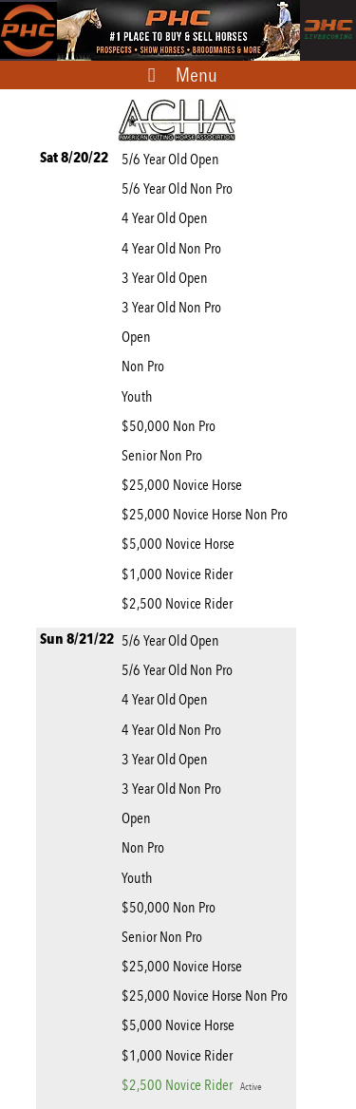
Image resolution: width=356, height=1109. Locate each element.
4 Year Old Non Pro (174, 248)
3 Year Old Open (168, 278)
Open (139, 337)
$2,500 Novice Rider (180, 603)
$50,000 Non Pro (171, 426)
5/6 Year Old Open (173, 159)
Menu (196, 74)
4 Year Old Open (168, 218)
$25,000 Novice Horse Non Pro (207, 514)
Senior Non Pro (165, 455)
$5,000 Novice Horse (181, 544)
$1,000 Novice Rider (180, 574)
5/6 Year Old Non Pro (180, 188)
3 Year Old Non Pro (174, 307)
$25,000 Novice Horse (185, 485)
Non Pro (146, 366)
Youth (140, 396)
